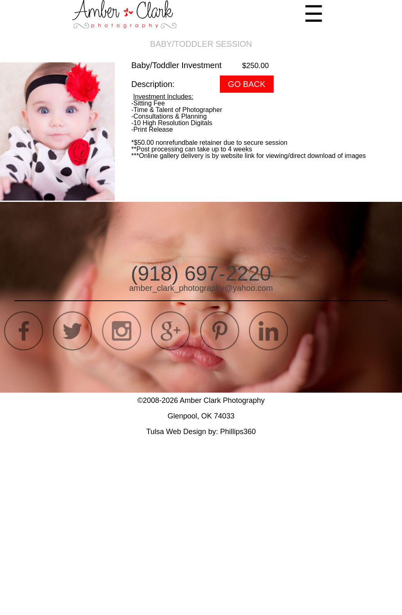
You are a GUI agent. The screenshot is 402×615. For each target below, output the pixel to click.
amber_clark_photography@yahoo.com (201, 288)
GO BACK (246, 84)
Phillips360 (238, 432)
